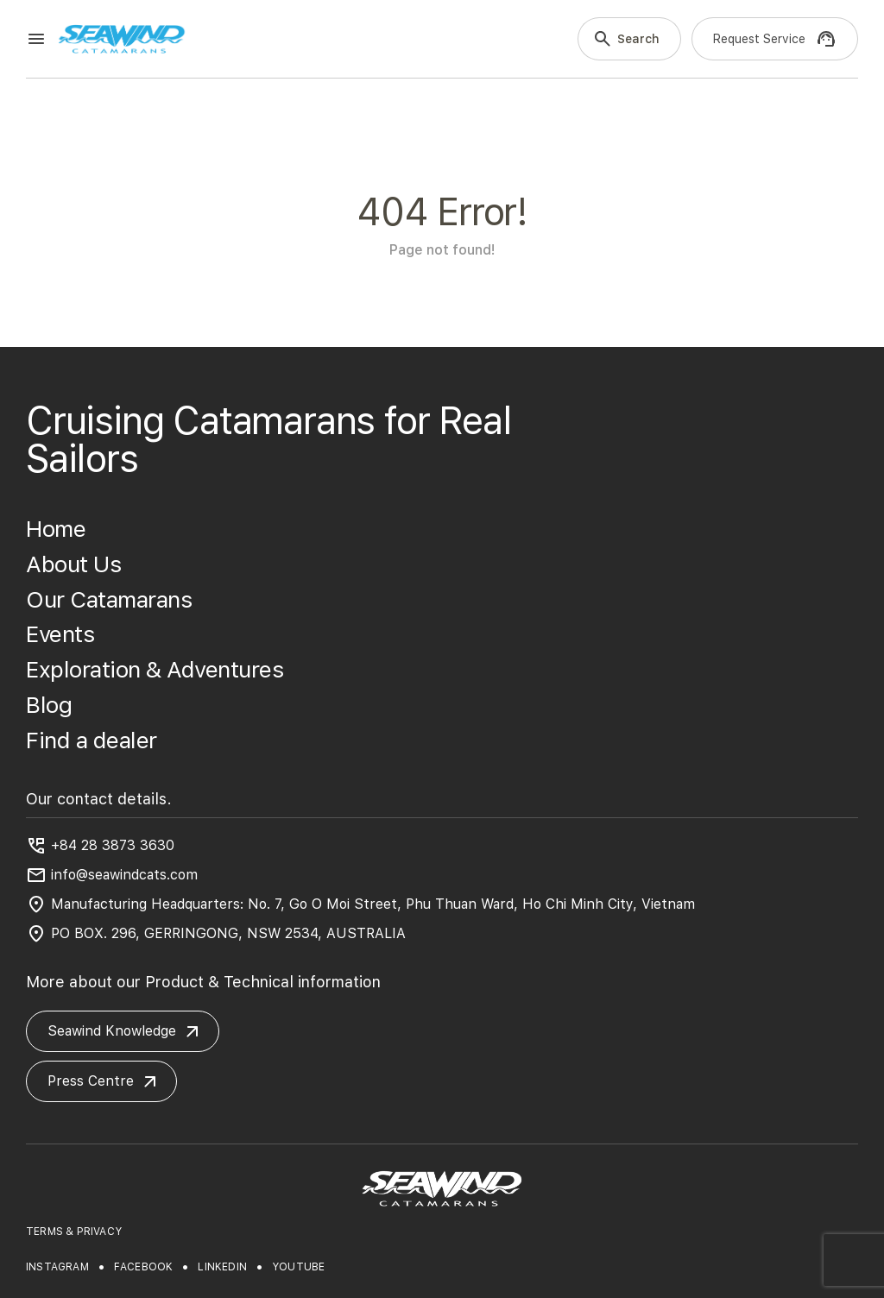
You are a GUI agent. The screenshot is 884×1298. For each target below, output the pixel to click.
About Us (73, 564)
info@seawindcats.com (124, 874)
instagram (57, 1267)
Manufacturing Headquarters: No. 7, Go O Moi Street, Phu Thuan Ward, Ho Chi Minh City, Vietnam (373, 904)
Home (55, 528)
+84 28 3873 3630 (112, 845)
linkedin (222, 1267)
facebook (144, 1267)
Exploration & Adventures (154, 669)
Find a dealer (91, 740)
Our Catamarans (109, 599)
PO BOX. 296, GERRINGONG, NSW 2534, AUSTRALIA (228, 933)
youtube (298, 1267)
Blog (49, 704)
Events (60, 634)
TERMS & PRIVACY (74, 1232)
